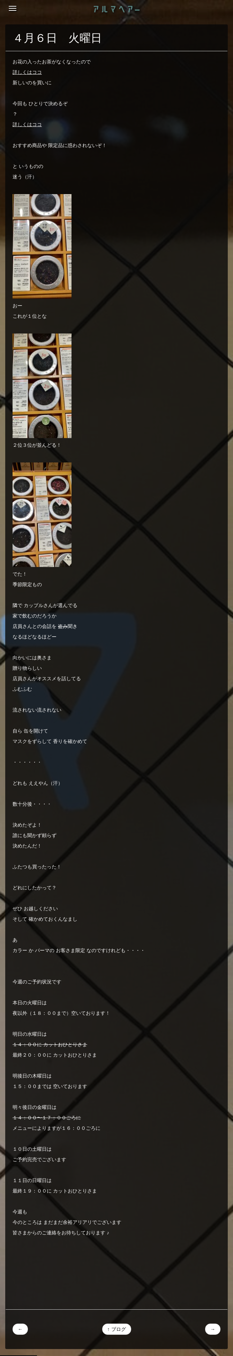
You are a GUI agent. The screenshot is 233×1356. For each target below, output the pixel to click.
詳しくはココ (27, 72)
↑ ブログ (116, 1329)
